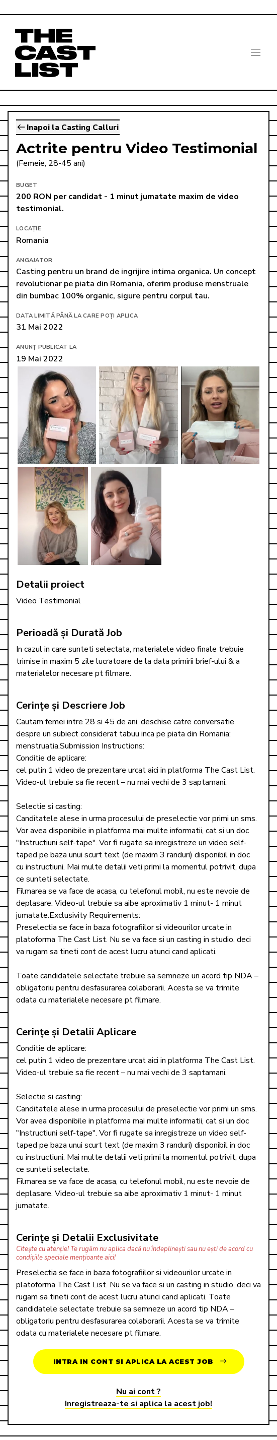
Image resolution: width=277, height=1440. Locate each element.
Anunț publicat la (46, 347)
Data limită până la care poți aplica (77, 316)
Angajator (34, 260)
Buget (26, 185)
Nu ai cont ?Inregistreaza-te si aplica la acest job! (138, 1397)
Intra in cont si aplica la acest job (140, 1361)
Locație (28, 228)
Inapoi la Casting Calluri (68, 127)
